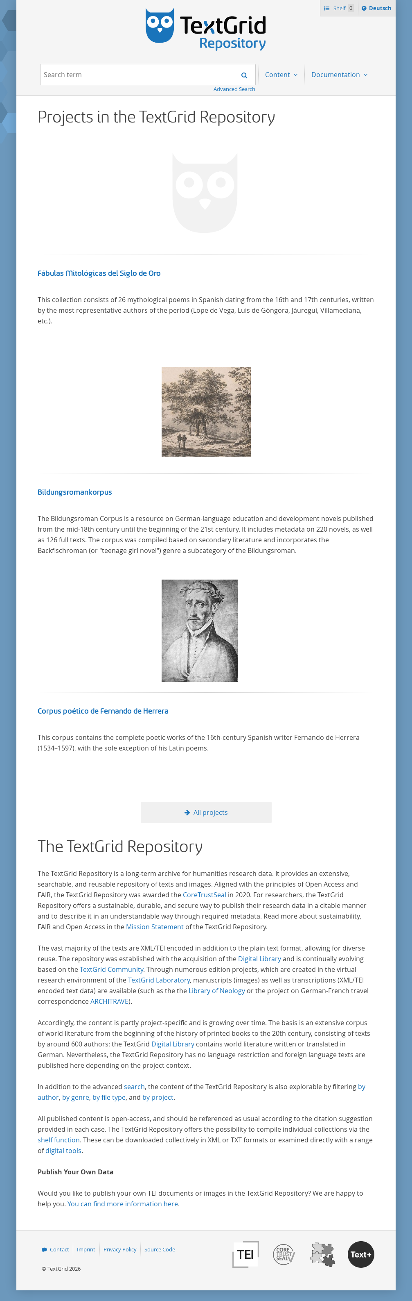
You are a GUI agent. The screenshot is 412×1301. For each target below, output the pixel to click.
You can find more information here (123, 1203)
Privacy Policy (120, 1249)
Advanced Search (234, 89)
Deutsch (381, 9)
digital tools (63, 1150)
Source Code (159, 1249)
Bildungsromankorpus (75, 492)
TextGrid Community (111, 969)
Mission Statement (155, 926)
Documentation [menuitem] (336, 74)
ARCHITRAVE (109, 1001)
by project (157, 1097)
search (134, 1086)
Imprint (86, 1249)
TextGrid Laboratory (159, 980)
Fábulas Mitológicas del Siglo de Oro (99, 273)
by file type (109, 1097)
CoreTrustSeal (204, 894)
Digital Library (259, 958)
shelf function (59, 1139)
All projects (211, 812)
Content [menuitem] (278, 74)
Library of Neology (217, 990)
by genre (75, 1097)
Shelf (343, 8)
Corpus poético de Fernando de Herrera (103, 711)
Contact (59, 1249)
